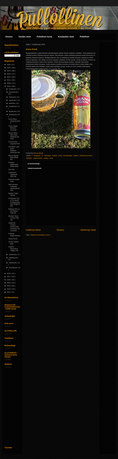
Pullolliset (84, 37)
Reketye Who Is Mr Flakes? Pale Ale (14, 211)
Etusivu (9, 37)
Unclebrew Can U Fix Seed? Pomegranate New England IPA (14, 202)
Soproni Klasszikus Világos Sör (13, 248)
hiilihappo (48, 155)
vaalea (46, 158)
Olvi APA (11, 169)
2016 (9, 280)
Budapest (37, 155)
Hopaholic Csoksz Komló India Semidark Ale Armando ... (14, 226)
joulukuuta (13, 89)
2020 (9, 83)
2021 (9, 80)
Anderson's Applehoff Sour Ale (12, 174)
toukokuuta (13, 114)
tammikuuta (13, 267)
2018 (9, 273)
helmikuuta (13, 263)
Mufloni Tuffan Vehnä (13, 194)
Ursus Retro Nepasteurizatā (14, 121)
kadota (55, 155)
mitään (76, 155)
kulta (60, 155)
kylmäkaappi (67, 155)
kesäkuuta (13, 111)
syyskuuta (12, 100)
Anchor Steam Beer (13, 243)
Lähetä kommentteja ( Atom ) (40, 235)
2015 (9, 283)
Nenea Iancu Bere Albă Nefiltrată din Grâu (13, 136)
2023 (9, 74)
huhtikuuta (13, 254)
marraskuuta (13, 92)
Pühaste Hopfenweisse (14, 235)
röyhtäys (29, 158)
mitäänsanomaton (86, 155)
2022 (9, 77)
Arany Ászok (12, 239)
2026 (9, 65)
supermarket (38, 158)
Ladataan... (8, 48)
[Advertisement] (12, 407)
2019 (9, 86)
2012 (9, 292)
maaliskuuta (13, 258)
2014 (9, 286)
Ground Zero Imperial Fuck (14, 143)
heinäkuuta (13, 106)
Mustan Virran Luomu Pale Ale (13, 218)
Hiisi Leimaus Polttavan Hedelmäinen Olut (14, 187)
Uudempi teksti (33, 230)
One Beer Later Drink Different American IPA (14, 149)
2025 (9, 68)
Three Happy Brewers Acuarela (13, 128)
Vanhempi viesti (88, 230)
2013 (9, 289)
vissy (51, 158)
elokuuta (12, 103)
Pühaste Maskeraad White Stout (13, 164)
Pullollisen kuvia (44, 37)
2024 (9, 71)
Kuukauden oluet (66, 37)
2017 (9, 276)
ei (42, 155)
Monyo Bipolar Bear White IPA (13, 157)
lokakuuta (12, 97)
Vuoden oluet (25, 37)
